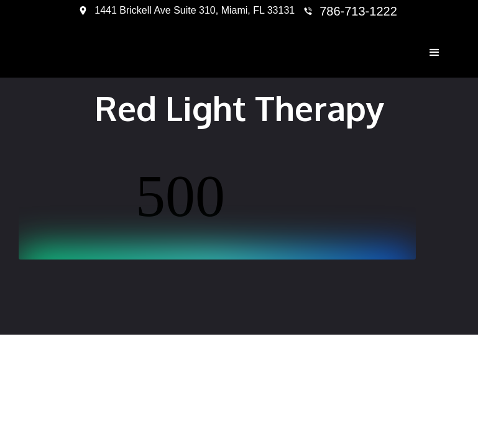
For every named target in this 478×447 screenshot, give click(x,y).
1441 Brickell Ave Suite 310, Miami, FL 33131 (194, 10)
